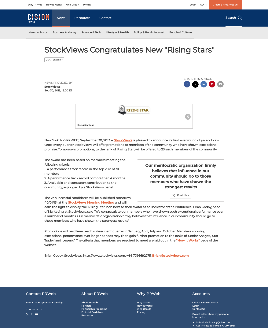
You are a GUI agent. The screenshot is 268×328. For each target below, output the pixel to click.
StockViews (123, 140)
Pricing (87, 4)
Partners (86, 305)
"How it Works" (188, 240)
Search (234, 18)
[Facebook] (32, 314)
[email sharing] (220, 84)
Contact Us (34, 309)
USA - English (54, 59)
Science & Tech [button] (91, 32)
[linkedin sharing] (203, 84)
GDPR (203, 4)
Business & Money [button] (64, 32)
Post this (180, 195)
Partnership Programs (94, 309)
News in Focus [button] (38, 32)
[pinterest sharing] (212, 84)
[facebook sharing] (187, 84)
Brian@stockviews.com (170, 255)
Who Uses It (72, 4)
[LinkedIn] (36, 314)
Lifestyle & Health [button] (117, 32)
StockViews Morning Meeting (91, 202)
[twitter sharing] (195, 85)
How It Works (54, 4)
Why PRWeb (35, 4)
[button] (134, 111)
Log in (195, 305)
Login (193, 4)
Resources (82, 18)
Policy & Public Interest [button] (149, 32)
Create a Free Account (225, 4)
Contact (105, 18)
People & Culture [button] (180, 32)
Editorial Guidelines (92, 312)
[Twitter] (28, 314)
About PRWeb (89, 302)
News (61, 18)
